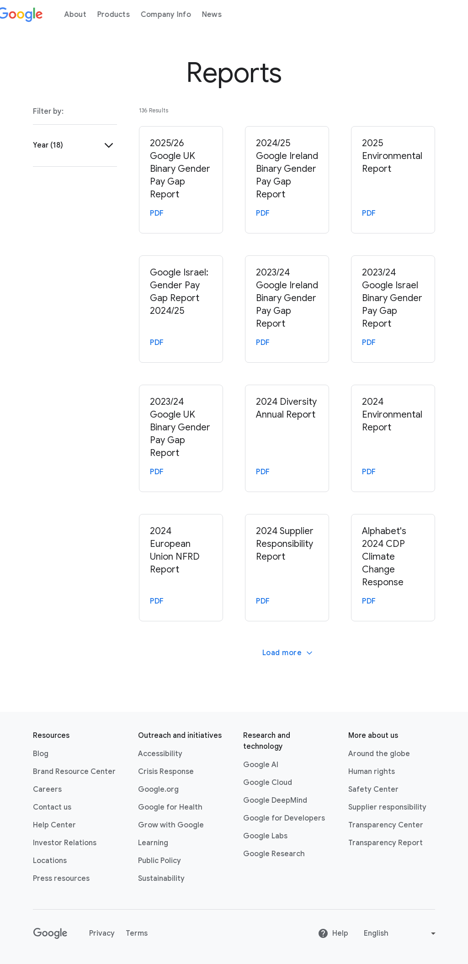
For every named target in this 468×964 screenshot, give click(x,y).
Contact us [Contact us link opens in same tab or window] (52, 807)
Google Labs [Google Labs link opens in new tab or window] (265, 836)
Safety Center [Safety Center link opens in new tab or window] (373, 789)
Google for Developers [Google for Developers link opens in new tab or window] (284, 818)
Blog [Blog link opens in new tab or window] (40, 753)
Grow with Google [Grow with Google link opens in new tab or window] (171, 825)
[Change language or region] (401, 933)
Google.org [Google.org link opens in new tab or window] (158, 789)
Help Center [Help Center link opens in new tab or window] (54, 825)
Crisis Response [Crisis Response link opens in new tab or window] (166, 771)
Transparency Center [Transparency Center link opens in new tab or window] (385, 825)
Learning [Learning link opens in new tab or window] (153, 842)
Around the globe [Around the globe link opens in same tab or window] (379, 753)
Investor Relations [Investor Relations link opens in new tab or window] (64, 842)
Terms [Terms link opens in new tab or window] (137, 933)
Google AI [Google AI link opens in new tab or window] (260, 764)
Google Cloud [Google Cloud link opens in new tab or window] (267, 782)
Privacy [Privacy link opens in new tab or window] (102, 933)
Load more (288, 652)
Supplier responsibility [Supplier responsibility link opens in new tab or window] (387, 807)
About (86, 14)
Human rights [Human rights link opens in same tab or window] (371, 771)
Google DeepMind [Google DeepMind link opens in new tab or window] (275, 800)
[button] (75, 145)
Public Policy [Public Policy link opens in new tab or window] (159, 860)
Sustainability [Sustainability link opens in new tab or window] (161, 878)
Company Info (176, 14)
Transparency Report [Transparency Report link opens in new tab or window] (385, 842)
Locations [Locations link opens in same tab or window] (50, 860)
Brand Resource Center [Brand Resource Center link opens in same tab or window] (74, 771)
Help (333, 933)
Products (124, 14)
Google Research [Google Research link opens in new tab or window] (274, 853)
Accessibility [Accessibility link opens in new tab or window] (160, 753)
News (222, 14)
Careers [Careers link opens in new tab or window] (47, 789)
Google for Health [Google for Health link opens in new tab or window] (170, 807)
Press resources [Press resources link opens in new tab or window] (61, 878)
